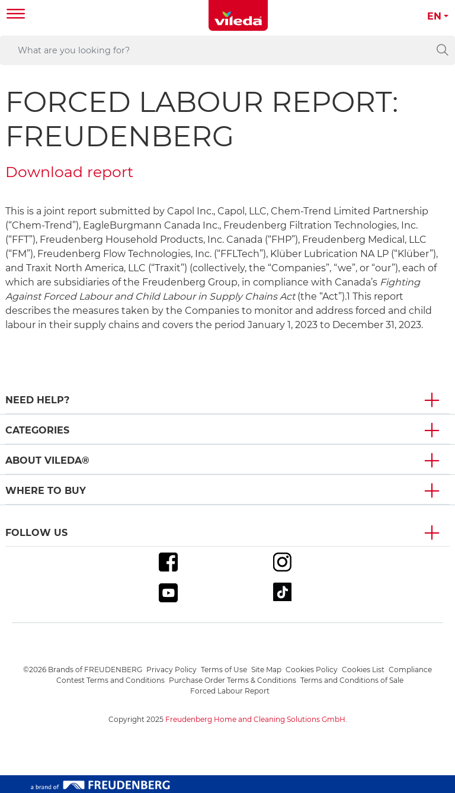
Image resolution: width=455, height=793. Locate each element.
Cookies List (363, 669)
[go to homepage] (238, 15)
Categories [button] (37, 430)
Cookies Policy (312, 669)
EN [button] (434, 16)
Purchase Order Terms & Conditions (232, 680)
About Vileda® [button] (47, 460)
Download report (69, 172)
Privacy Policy (171, 669)
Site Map (266, 669)
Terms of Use (224, 669)
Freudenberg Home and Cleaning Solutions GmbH (255, 719)
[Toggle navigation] (16, 15)
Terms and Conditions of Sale (351, 680)
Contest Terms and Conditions (110, 680)
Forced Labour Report (230, 690)
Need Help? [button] (37, 400)
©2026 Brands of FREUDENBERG (82, 669)
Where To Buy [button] (45, 490)
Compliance (410, 669)
